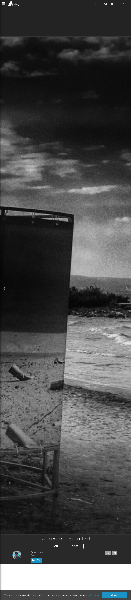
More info (94, 595)
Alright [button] (114, 595)
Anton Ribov (37, 552)
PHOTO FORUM (13, 3)
